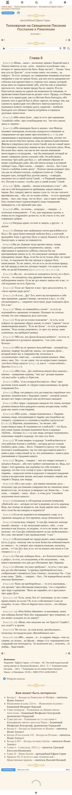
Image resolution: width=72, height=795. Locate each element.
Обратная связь (23, 770)
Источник (36, 34)
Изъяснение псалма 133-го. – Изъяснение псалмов (34, 703)
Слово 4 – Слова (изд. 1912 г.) (23, 747)
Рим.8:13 (8, 320)
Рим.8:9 (7, 274)
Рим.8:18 (8, 392)
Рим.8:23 (8, 484)
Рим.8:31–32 (10, 597)
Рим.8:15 (8, 347)
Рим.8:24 (8, 501)
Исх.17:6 (53, 134)
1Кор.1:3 (34, 363)
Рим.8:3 (7, 128)
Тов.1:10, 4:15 (51, 269)
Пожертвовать (7, 13)
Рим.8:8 (7, 244)
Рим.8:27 (8, 539)
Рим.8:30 (8, 584)
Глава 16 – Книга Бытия (20, 753)
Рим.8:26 (8, 522)
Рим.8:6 (7, 223)
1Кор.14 (15, 552)
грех (39, 204)
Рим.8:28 (8, 556)
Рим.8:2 (7, 117)
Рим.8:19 (8, 403)
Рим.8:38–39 (10, 637)
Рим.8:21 (8, 440)
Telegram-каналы (15, 678)
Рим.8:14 (8, 337)
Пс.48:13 (6, 423)
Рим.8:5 (7, 209)
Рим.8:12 (8, 309)
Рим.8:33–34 (10, 611)
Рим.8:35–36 (10, 622)
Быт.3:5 (27, 433)
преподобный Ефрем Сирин (35, 20)
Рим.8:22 (8, 460)
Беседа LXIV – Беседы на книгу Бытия (28, 741)
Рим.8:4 (7, 186)
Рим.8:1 (7, 63)
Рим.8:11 (8, 295)
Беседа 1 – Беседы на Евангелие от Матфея (31, 697)
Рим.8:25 (8, 514)
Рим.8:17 (16, 366)
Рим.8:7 (7, 230)
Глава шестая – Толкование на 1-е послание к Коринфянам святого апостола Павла (31, 721)
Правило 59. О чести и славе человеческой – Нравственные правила (31, 758)
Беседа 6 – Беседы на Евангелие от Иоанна (30, 728)
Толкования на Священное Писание (36, 25)
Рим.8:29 (8, 567)
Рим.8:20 (8, 414)
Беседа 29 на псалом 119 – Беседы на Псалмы (32, 734)
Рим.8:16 (8, 371)
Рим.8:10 (8, 288)
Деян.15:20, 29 (37, 269)
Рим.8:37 (8, 630)
